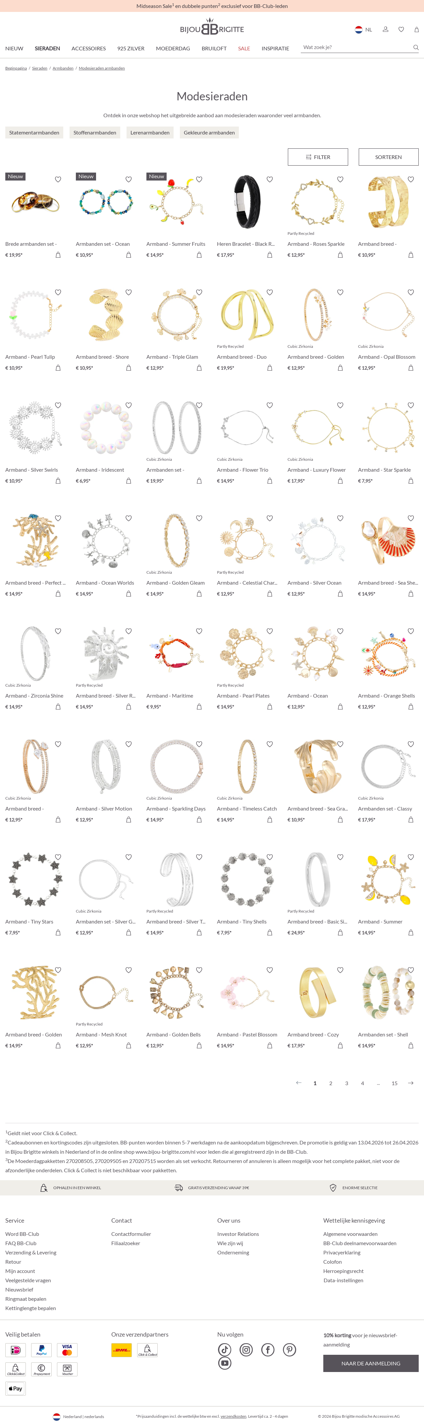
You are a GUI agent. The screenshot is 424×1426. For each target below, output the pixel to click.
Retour (13, 1261)
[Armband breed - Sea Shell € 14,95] (388, 557)
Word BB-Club (22, 1234)
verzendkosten (233, 1416)
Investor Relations (238, 1234)
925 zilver (130, 48)
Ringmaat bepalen (25, 1298)
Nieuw (14, 48)
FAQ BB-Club (20, 1243)
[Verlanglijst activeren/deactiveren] (58, 179)
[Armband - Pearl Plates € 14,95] (247, 669)
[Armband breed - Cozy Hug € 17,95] (318, 1008)
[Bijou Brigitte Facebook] (267, 1349)
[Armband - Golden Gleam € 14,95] (176, 557)
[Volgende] (410, 1083)
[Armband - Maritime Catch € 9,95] (176, 669)
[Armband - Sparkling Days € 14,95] (176, 782)
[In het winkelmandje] (58, 255)
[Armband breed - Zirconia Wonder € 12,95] (35, 782)
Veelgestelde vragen (28, 1280)
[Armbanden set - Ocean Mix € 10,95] (106, 218)
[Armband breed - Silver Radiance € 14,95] (106, 669)
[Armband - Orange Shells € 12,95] (388, 669)
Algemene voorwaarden (350, 1234)
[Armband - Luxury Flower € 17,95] (318, 444)
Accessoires (89, 48)
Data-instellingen (343, 1280)
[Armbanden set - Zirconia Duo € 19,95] (176, 444)
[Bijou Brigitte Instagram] (246, 1349)
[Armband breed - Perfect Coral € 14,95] (35, 557)
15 (395, 1083)
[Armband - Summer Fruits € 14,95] (176, 218)
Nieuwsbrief (19, 1289)
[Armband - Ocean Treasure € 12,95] (318, 669)
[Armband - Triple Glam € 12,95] (176, 331)
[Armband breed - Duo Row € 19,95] (247, 331)
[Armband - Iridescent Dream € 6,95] (106, 444)
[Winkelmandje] (416, 29)
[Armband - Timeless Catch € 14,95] (247, 782)
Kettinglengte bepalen (30, 1308)
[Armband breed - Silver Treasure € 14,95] (176, 895)
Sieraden (47, 48)
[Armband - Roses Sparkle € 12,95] (318, 218)
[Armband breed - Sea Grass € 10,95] (318, 782)
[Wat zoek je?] (360, 47)
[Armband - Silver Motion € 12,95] (106, 782)
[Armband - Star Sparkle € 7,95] (388, 444)
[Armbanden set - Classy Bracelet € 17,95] (388, 782)
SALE (244, 48)
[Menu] (318, 157)
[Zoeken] (416, 47)
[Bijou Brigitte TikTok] (224, 1349)
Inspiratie (275, 48)
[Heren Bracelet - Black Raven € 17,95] (247, 218)
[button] (385, 29)
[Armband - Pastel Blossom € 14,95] (247, 1008)
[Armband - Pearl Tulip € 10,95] (35, 331)
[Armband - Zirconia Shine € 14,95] (35, 669)
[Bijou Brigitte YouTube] (224, 1363)
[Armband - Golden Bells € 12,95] (176, 1008)
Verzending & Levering (30, 1252)
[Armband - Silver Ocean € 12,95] (318, 557)
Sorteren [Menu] (388, 157)
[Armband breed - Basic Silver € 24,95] (318, 895)
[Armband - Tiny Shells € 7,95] (247, 895)
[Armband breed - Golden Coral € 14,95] (35, 1008)
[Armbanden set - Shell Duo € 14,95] (388, 1008)
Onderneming (233, 1252)
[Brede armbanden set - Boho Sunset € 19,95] (35, 218)
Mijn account (20, 1271)
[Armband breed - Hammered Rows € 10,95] (388, 218)
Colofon (332, 1261)
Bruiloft (214, 48)
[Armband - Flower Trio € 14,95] (247, 444)
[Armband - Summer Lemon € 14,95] (388, 895)
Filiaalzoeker (125, 1243)
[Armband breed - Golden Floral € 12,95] (318, 331)
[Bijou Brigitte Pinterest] (289, 1349)
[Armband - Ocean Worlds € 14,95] (106, 557)
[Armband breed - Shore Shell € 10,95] (106, 331)
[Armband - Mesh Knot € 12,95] (106, 1008)
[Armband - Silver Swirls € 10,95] (35, 444)
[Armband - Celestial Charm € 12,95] (247, 557)
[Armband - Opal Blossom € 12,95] (388, 331)
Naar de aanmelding (371, 1363)
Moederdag (173, 48)
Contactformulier (131, 1234)
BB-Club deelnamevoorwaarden (360, 1243)
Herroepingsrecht (343, 1271)
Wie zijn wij (230, 1243)
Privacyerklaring (341, 1252)
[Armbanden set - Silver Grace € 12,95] (106, 895)
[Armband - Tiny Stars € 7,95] (35, 895)
